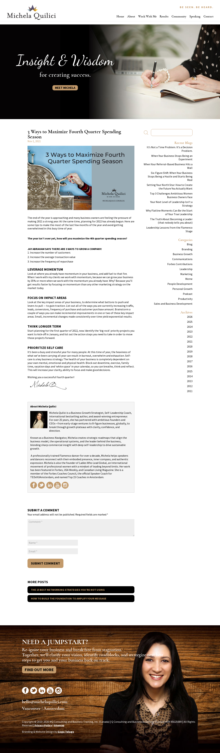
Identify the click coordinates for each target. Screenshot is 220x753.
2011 (189, 391)
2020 (189, 346)
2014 (189, 376)
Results (164, 16)
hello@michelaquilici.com (44, 701)
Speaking (194, 16)
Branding (187, 249)
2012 (189, 386)
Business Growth (182, 254)
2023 (189, 331)
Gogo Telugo (66, 731)
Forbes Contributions (179, 264)
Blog (189, 244)
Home (120, 16)
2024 (189, 326)
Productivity (185, 299)
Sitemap (59, 725)
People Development (179, 284)
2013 (189, 381)
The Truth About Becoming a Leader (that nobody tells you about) (171, 220)
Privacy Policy (43, 725)
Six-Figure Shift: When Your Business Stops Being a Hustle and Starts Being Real (170, 176)
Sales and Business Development (173, 303)
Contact (208, 16)
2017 (189, 361)
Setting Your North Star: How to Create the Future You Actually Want (169, 186)
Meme (188, 279)
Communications (182, 259)
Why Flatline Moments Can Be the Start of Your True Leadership (169, 212)
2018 (189, 356)
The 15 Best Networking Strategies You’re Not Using (68, 589)
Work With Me (147, 16)
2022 (189, 336)
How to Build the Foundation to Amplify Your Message (68, 598)
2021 (189, 341)
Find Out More (39, 669)
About (131, 16)
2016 (189, 366)
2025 (189, 321)
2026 (189, 316)
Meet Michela (65, 88)
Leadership (186, 269)
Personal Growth (182, 289)
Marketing (186, 274)
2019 (189, 351)
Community (179, 16)
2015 (189, 371)
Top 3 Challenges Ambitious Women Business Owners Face (171, 195)
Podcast (187, 294)
